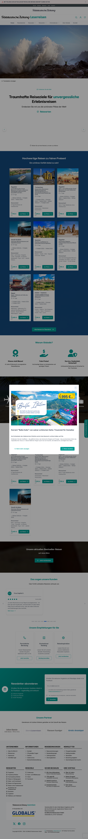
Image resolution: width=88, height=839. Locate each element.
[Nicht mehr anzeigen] (22, 449)
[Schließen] (76, 388)
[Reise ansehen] (67, 449)
